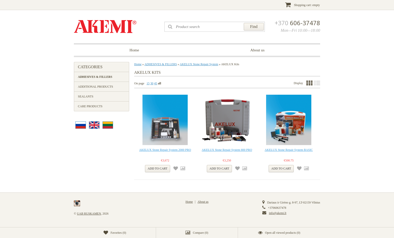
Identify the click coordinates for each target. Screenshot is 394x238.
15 (148, 83)
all (159, 83)
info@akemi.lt (277, 213)
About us (257, 50)
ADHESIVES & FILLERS (95, 77)
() (115, 232)
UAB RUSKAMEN (89, 213)
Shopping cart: (302, 5)
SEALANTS (85, 96)
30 (151, 83)
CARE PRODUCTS (90, 106)
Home (134, 50)
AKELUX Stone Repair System (199, 64)
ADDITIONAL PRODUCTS (95, 86)
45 (155, 83)
